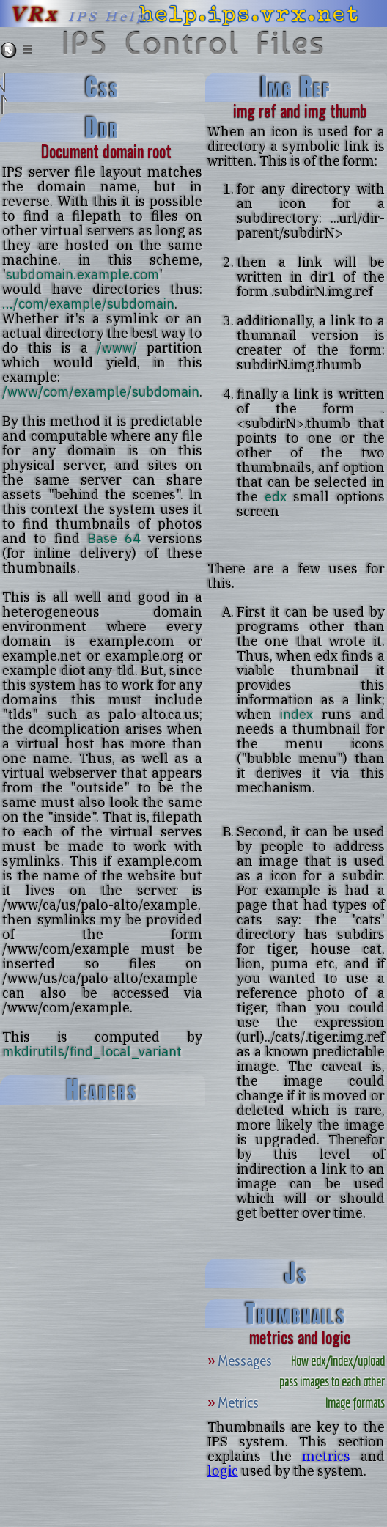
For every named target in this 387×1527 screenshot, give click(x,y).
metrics (326, 1456)
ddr (102, 127)
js (296, 1273)
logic (222, 1470)
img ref (296, 87)
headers (102, 1090)
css (102, 87)
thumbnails (296, 1313)
